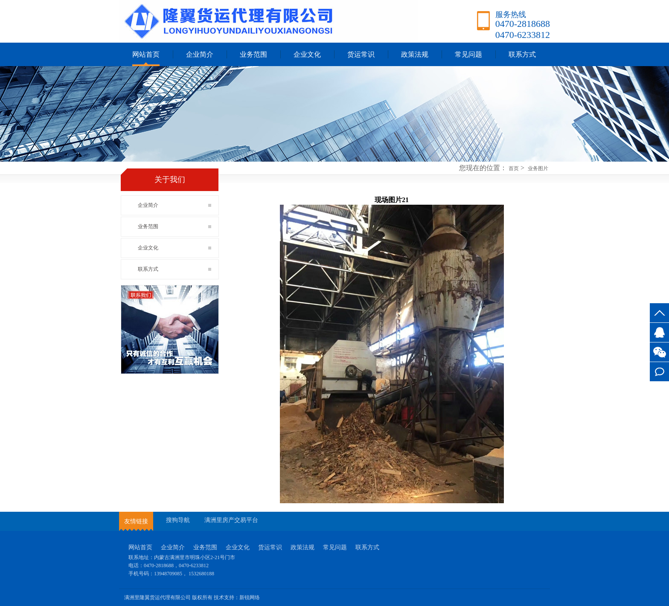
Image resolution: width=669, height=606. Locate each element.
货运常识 (361, 54)
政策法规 (414, 54)
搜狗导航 (178, 520)
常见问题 (468, 54)
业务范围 (253, 54)
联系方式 (659, 371)
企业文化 (307, 54)
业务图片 (538, 168)
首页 (514, 168)
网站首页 (146, 54)
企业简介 (199, 54)
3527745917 (659, 332)
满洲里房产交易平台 (231, 520)
